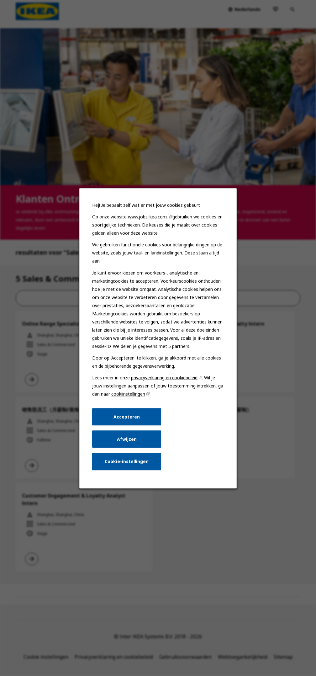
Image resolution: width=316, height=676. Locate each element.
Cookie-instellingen (127, 465)
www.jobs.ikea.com (148, 225)
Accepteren (127, 421)
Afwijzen (127, 443)
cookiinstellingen (128, 399)
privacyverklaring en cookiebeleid (164, 383)
